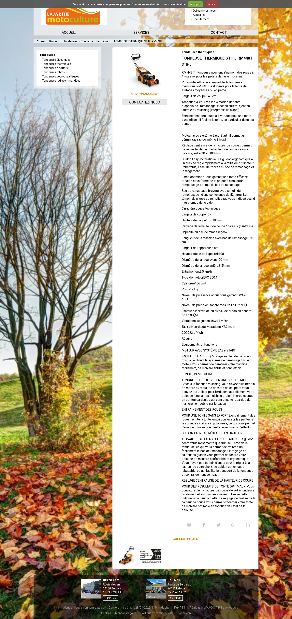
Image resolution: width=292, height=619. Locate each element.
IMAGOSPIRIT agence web (221, 607)
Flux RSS (179, 607)
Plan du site (162, 607)
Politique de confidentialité (156, 613)
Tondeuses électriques (56, 59)
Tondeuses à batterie (55, 68)
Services (141, 32)
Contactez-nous (144, 102)
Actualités (199, 14)
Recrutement (201, 19)
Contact (219, 32)
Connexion (184, 613)
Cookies (106, 613)
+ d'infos (110, 598)
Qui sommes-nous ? (205, 10)
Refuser (212, 4)
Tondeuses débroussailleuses (60, 76)
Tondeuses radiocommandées (61, 80)
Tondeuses (70, 41)
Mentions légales (125, 613)
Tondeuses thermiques (95, 41)
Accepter (195, 4)
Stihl (186, 64)
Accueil (69, 32)
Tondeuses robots (53, 72)
